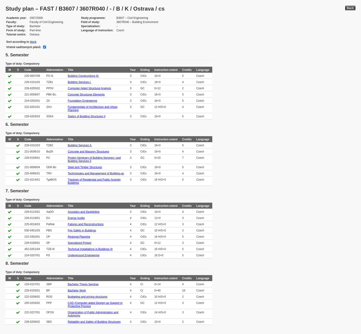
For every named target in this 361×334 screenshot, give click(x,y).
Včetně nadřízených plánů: (23, 47)
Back (350, 8)
